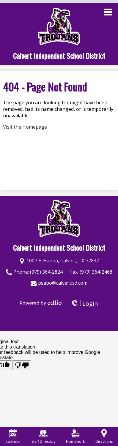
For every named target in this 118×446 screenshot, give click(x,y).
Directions (104, 436)
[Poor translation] (21, 365)
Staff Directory (44, 436)
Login (84, 303)
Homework (75, 436)
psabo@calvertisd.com (62, 283)
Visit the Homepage (25, 127)
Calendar (13, 436)
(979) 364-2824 (46, 272)
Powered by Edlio (41, 303)
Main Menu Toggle (108, 12)
